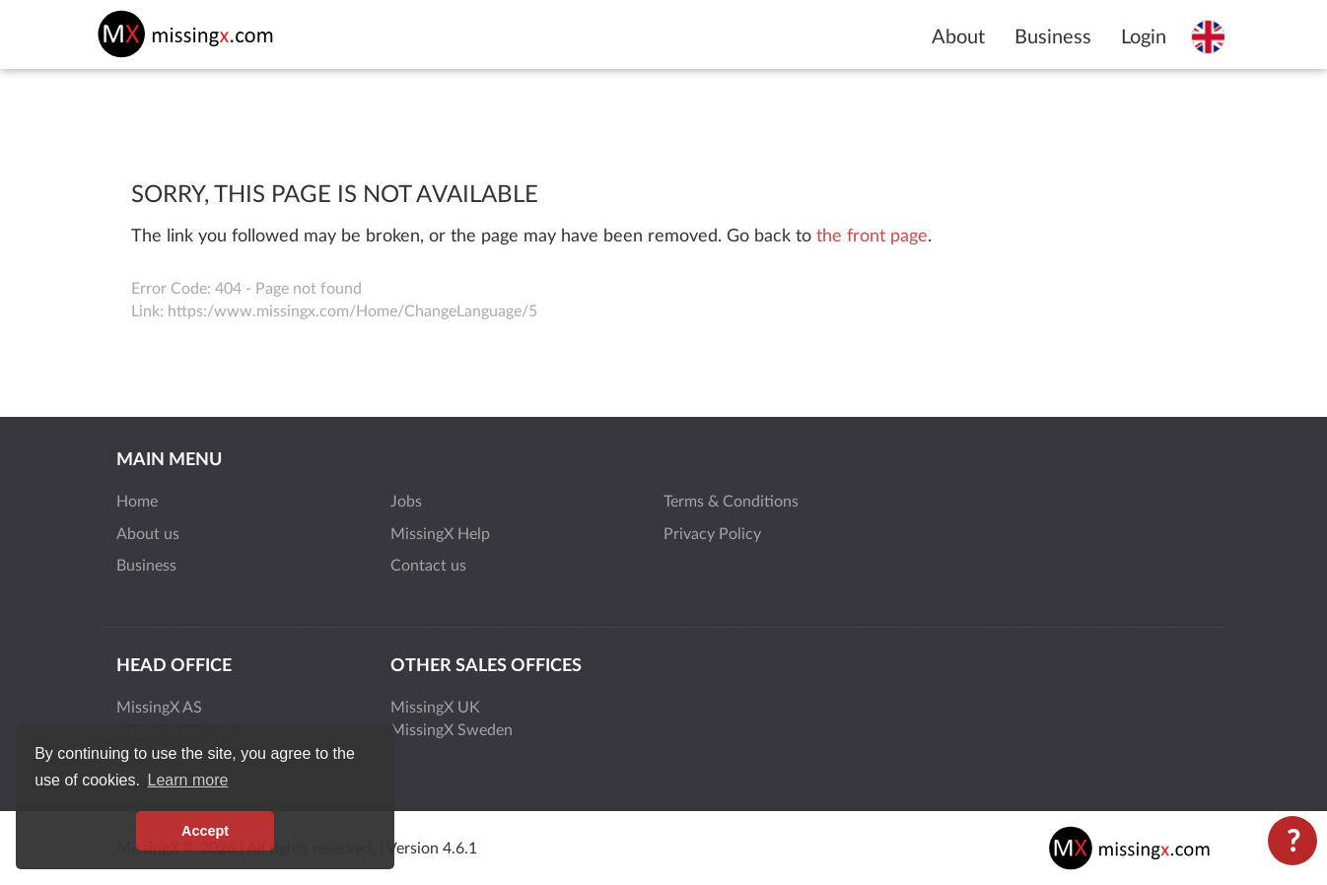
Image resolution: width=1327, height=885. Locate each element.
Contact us (428, 566)
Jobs (406, 502)
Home (137, 502)
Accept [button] (205, 831)
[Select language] (1208, 36)
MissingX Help (440, 534)
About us (147, 534)
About (958, 37)
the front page (872, 236)
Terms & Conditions (731, 502)
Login (1143, 37)
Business (1052, 37)
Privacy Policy (712, 534)
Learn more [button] (188, 780)
